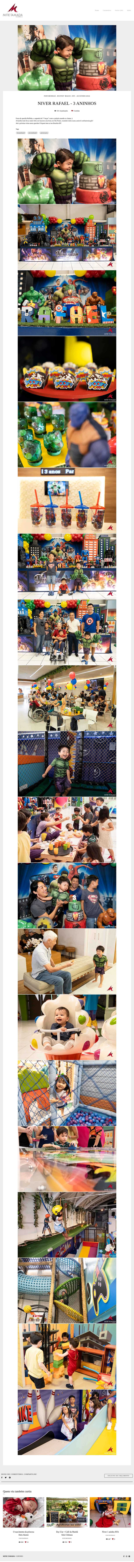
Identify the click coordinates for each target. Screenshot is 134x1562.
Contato (19, 1556)
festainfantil (21, 133)
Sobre (129, 10)
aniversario (44, 133)
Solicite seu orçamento (118, 1476)
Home (97, 10)
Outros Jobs (119, 10)
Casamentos (107, 10)
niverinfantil (32, 133)
